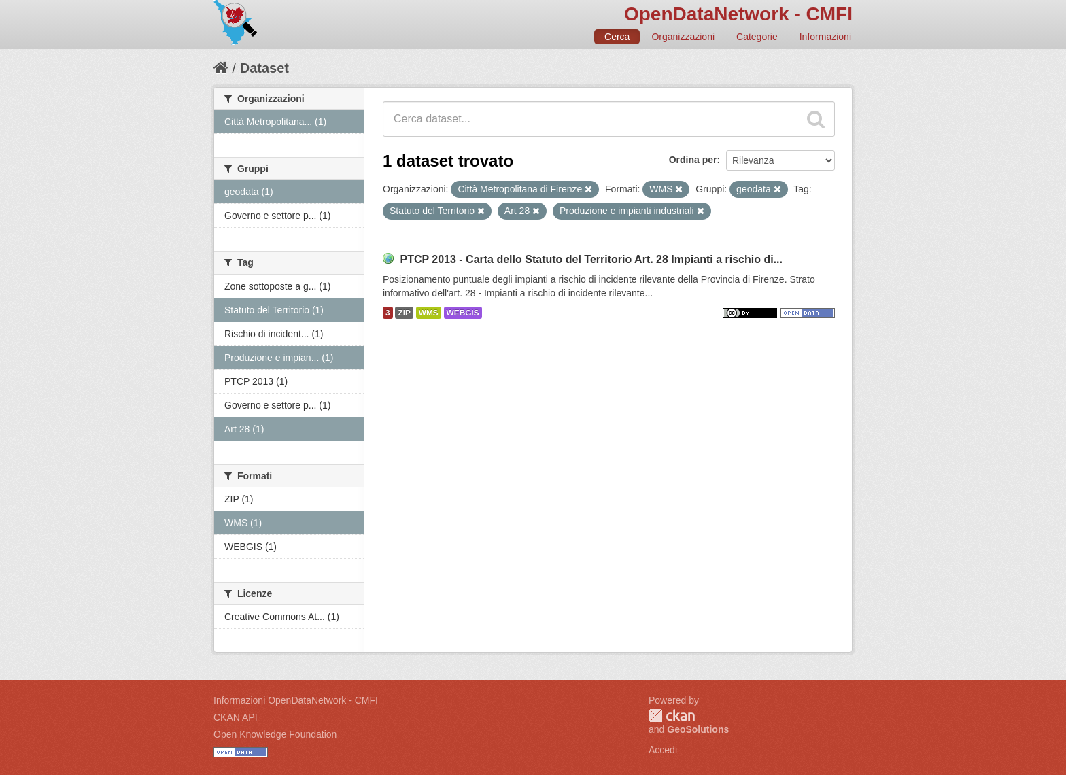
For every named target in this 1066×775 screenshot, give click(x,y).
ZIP (404, 312)
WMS (429, 312)
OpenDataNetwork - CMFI (738, 13)
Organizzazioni (683, 36)
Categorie (757, 36)
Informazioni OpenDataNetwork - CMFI (295, 700)
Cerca (617, 36)
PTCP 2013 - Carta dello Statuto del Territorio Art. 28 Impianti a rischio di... (591, 259)
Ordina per (693, 159)
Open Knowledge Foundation (275, 734)
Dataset (264, 68)
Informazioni (825, 36)
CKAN (672, 715)
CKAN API (235, 717)
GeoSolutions (698, 729)
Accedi (663, 749)
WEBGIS (463, 312)
